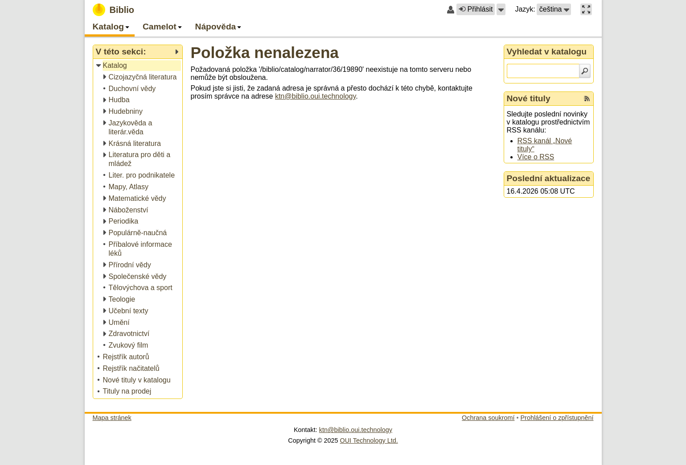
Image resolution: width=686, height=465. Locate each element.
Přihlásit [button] (476, 9)
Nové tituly (528, 98)
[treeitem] (138, 65)
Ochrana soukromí (488, 417)
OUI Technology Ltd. (369, 440)
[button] (501, 9)
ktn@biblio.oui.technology (315, 96)
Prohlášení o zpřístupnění (557, 417)
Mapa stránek (112, 417)
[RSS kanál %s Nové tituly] (587, 99)
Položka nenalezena (265, 52)
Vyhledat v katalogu (547, 51)
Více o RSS (536, 157)
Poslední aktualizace (549, 178)
